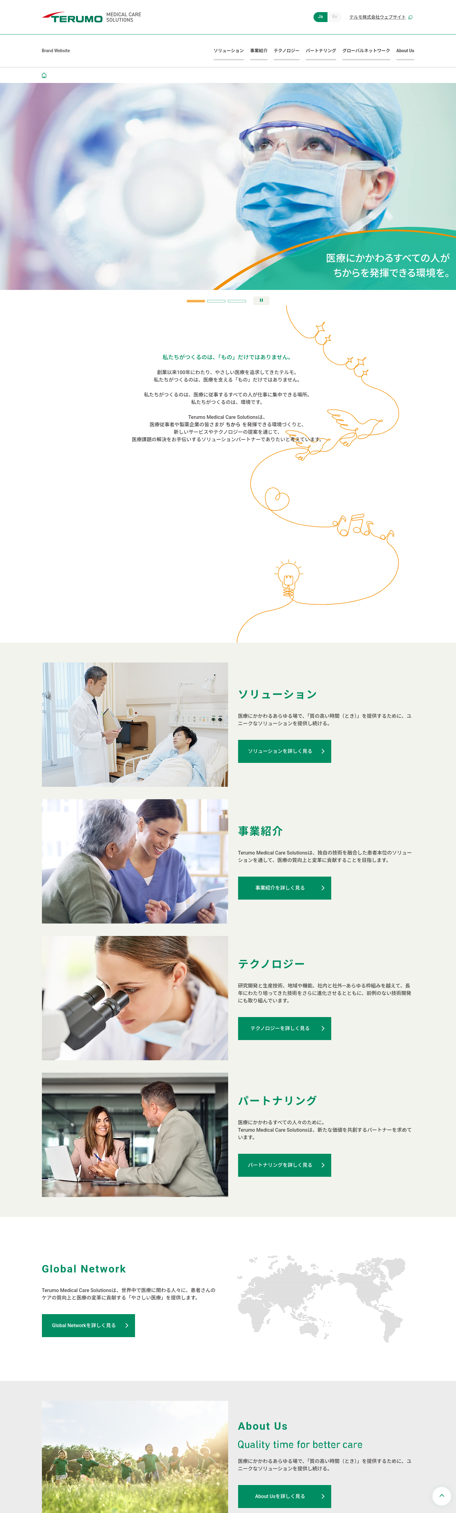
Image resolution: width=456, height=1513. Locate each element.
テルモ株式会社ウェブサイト (381, 17)
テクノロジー (287, 50)
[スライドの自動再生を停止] (261, 300)
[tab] (196, 301)
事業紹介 (259, 50)
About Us (405, 50)
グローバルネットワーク (366, 50)
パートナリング (321, 50)
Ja (320, 16)
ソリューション (229, 50)
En (334, 16)
